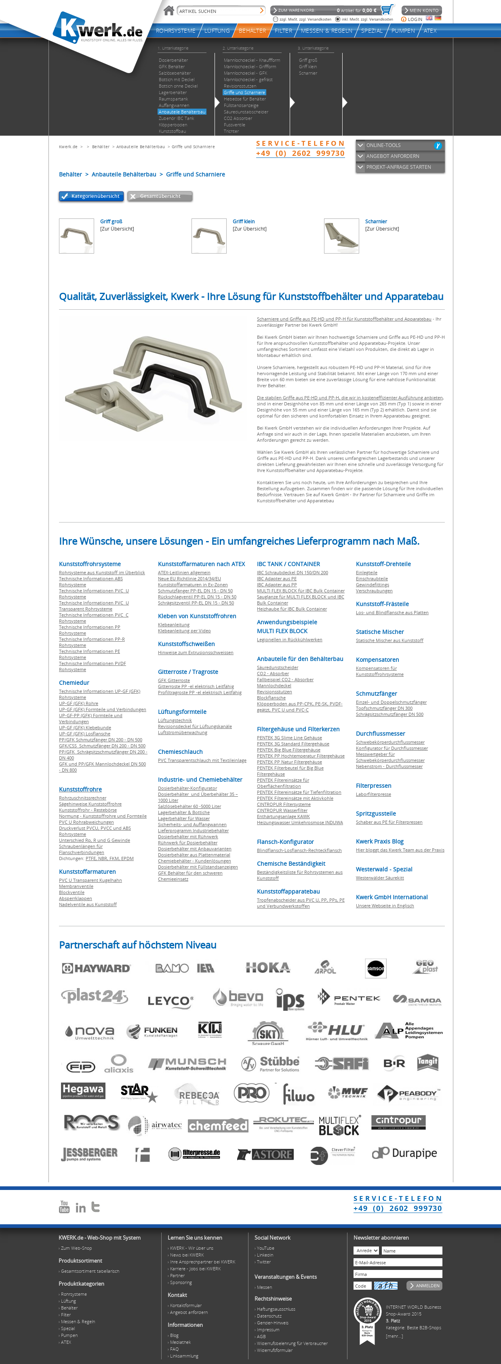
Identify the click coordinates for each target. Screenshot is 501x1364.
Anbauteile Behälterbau (140, 146)
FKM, (115, 858)
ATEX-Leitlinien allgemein (184, 572)
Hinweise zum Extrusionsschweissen (196, 652)
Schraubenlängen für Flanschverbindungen (81, 849)
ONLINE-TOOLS (383, 145)
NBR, (103, 858)
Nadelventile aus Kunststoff (88, 904)
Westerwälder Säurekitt (380, 878)
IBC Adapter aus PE (277, 578)
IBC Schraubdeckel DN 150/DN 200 (292, 572)
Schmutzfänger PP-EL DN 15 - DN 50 (195, 591)
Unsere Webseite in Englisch (385, 905)
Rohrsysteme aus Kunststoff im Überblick (102, 572)
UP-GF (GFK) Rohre (78, 703)
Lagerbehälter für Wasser (184, 818)
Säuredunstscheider (277, 667)
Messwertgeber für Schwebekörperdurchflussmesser (390, 757)
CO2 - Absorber (273, 673)
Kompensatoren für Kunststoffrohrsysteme (380, 671)
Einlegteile (366, 572)
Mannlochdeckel (274, 685)
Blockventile (71, 892)
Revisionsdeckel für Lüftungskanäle (195, 726)
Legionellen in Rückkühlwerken (289, 639)
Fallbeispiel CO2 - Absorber (285, 679)
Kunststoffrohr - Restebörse (88, 810)
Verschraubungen (374, 591)
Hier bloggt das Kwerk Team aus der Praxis (400, 850)
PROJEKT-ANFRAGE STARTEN (398, 167)
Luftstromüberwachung (182, 732)
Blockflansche (271, 698)
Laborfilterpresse (373, 794)
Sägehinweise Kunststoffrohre (90, 804)
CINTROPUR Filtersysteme (284, 804)
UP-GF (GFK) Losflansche (84, 733)
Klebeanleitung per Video (184, 630)
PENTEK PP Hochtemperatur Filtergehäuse (301, 756)
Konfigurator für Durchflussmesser (392, 748)
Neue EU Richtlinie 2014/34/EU (189, 578)
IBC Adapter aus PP (277, 584)
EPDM (127, 858)
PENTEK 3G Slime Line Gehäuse (289, 737)
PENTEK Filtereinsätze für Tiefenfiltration (299, 792)
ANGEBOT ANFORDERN (392, 156)
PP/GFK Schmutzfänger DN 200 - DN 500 (100, 740)
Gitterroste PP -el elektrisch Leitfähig (196, 686)
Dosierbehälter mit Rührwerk (188, 836)
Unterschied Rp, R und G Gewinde (94, 840)
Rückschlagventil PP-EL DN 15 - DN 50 (197, 597)
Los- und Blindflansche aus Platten (392, 612)
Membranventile (76, 886)
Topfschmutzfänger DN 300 (384, 708)
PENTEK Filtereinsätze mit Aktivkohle (295, 798)
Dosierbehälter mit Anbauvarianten (195, 849)
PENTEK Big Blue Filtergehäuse (288, 750)
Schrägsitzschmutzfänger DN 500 (389, 714)
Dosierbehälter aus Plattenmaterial (194, 855)
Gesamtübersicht (160, 196)
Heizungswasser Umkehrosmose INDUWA (300, 822)
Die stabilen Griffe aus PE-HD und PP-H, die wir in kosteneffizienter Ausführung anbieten (350, 398)
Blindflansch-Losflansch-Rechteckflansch (299, 850)
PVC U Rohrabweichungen (86, 822)
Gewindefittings (372, 584)
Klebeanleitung (173, 624)
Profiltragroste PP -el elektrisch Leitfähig (200, 692)
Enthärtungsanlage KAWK (283, 816)
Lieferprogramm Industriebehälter (193, 830)
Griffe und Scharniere (193, 146)
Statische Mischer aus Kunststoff (389, 640)
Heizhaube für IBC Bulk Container (292, 609)
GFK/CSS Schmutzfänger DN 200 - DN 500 (102, 746)
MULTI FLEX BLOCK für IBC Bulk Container (301, 591)
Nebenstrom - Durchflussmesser (389, 766)
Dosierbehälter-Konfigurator (187, 788)
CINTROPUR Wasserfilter (282, 810)
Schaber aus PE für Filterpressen (389, 822)
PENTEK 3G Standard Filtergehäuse (293, 744)
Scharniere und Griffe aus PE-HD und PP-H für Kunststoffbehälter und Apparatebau (344, 319)
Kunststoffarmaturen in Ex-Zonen (193, 584)
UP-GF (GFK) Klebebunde (85, 727)
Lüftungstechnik (175, 720)
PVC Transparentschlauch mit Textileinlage (202, 760)
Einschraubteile (372, 578)
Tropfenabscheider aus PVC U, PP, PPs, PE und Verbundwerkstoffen (301, 903)
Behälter (100, 146)
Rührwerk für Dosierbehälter (187, 842)
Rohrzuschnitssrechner (82, 798)
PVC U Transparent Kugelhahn (90, 880)
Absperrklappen (75, 898)
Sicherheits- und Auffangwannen (192, 824)
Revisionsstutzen (274, 691)
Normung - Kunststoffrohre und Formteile (103, 816)
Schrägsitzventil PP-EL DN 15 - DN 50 (196, 603)
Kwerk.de (68, 146)
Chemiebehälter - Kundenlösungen (194, 861)
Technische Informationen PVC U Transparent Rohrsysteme (94, 606)
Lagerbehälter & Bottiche (184, 812)
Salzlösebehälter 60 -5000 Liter (189, 806)
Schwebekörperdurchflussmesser (390, 742)
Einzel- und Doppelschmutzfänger (391, 702)
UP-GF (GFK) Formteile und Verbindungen (102, 709)
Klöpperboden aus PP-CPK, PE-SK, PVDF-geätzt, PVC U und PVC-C (300, 707)
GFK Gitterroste (174, 680)
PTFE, (92, 858)
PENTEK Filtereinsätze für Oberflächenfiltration (283, 783)
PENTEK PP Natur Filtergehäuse (289, 762)
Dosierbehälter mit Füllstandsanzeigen (198, 867)
